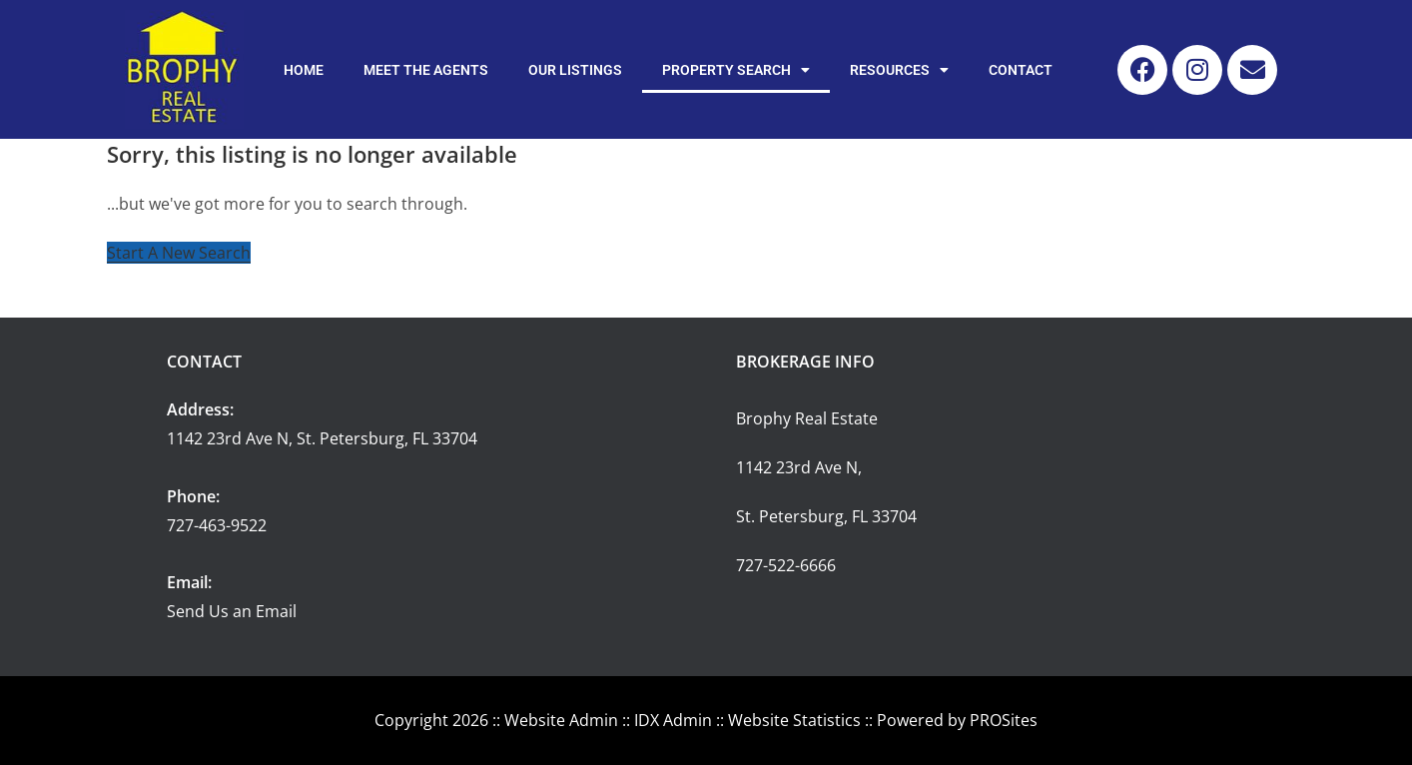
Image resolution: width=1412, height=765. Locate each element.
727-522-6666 (786, 565)
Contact (1021, 70)
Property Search (736, 70)
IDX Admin (673, 720)
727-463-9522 (217, 525)
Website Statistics (794, 720)
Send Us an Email (232, 611)
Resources (899, 70)
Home (304, 70)
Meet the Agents (425, 70)
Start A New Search (179, 253)
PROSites (1004, 720)
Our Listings (575, 70)
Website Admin (561, 720)
